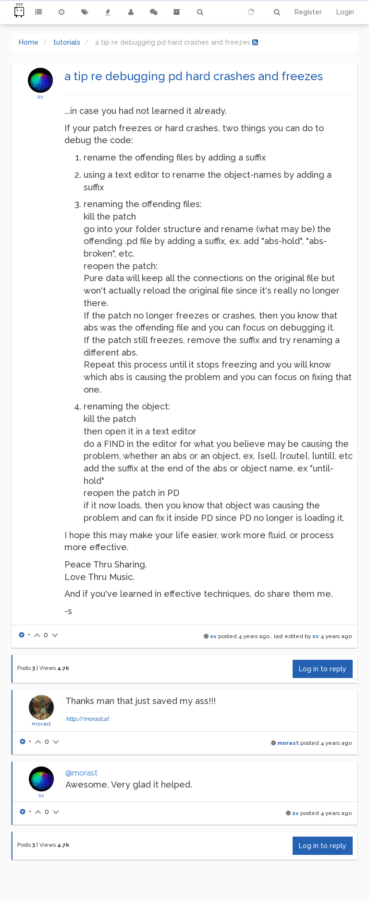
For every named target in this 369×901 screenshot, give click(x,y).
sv (40, 96)
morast (41, 723)
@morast (81, 773)
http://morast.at (87, 719)
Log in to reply (322, 669)
